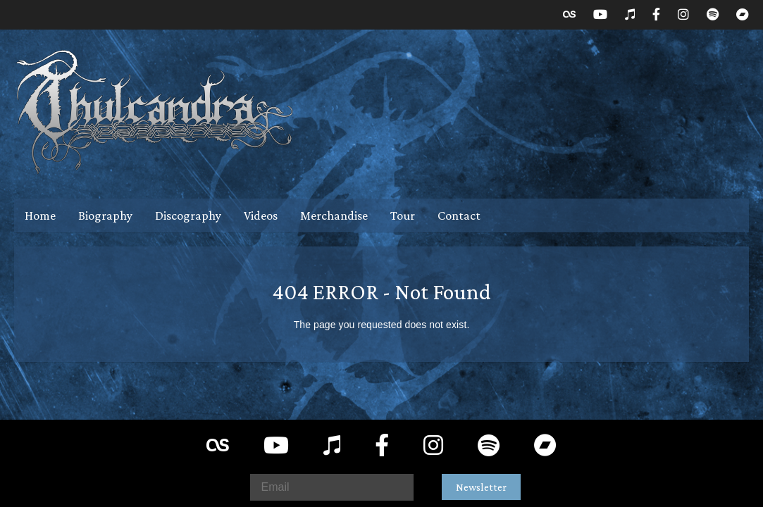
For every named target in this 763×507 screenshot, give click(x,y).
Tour (402, 215)
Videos (261, 215)
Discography (188, 215)
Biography (105, 215)
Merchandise (334, 215)
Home (40, 215)
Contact (459, 215)
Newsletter (481, 487)
